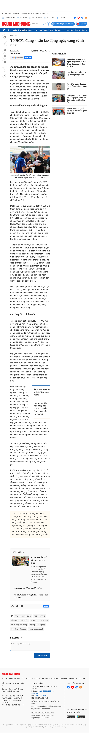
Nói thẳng (22, 18)
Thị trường (49, 18)
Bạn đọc (31, 30)
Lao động (23, 30)
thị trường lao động (19, 625)
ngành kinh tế (39, 616)
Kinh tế (46, 30)
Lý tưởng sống (8, 18)
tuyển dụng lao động (39, 620)
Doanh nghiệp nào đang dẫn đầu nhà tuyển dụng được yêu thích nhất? (40, 408)
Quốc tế (16, 30)
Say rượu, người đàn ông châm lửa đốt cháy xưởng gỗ (77, 86)
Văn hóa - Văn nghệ (81, 30)
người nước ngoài (36, 629)
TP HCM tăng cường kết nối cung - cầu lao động (31, 596)
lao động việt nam (18, 629)
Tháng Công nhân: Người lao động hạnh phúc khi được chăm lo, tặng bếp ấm (77, 98)
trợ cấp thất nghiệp (37, 625)
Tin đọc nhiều (59, 54)
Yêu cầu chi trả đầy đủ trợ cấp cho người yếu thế (77, 73)
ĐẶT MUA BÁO (44, 13)
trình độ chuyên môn (19, 620)
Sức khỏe (53, 30)
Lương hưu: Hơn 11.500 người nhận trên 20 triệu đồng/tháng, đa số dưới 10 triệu (76, 62)
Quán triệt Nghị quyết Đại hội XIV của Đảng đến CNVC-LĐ (77, 110)
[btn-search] (43, 23)
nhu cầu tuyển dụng (23, 616)
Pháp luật (69, 30)
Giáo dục (61, 30)
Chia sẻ (28, 58)
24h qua (60, 18)
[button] (4, 68)
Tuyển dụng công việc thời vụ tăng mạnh (42, 392)
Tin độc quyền (35, 18)
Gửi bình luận (42, 655)
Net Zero (39, 30)
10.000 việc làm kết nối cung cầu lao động (38, 560)
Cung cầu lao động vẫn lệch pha (28, 588)
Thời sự (9, 30)
